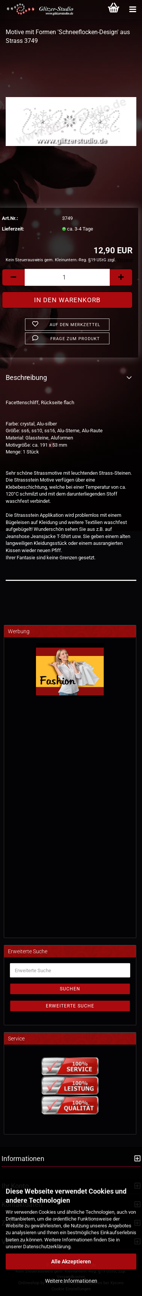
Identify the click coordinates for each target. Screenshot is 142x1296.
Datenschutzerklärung (46, 1246)
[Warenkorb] (113, 9)
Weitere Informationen (71, 1281)
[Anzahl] (67, 277)
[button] (13, 277)
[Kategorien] (132, 9)
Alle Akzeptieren (71, 1261)
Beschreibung (26, 377)
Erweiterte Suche (70, 1006)
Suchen (70, 989)
